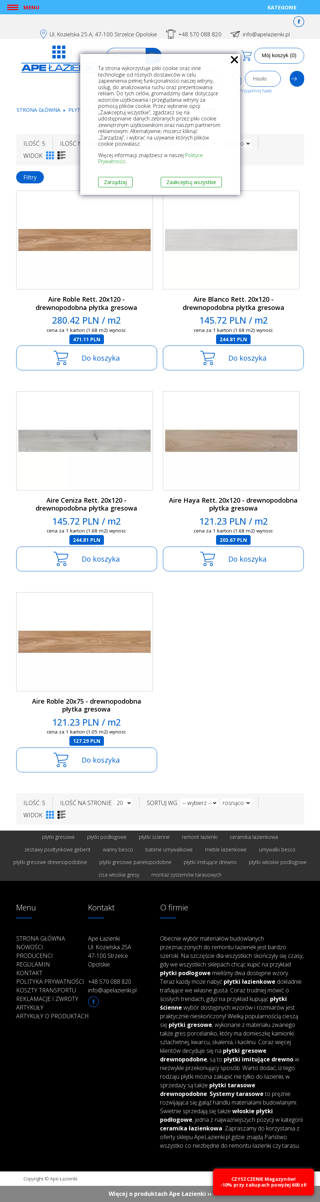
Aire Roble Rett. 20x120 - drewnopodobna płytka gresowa (86, 303)
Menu (31, 7)
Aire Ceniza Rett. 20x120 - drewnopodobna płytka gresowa (86, 504)
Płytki (77, 109)
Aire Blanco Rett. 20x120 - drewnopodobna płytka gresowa (233, 303)
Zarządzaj (115, 182)
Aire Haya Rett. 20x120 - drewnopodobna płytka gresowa (233, 504)
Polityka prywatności (50, 982)
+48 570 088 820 (199, 34)
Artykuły (30, 1007)
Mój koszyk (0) (279, 55)
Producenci (34, 956)
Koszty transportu (46, 990)
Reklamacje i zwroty (47, 999)
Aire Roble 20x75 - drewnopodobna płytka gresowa (86, 705)
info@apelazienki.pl (266, 34)
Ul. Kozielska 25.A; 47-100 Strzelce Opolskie (103, 34)
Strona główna (38, 109)
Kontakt (29, 973)
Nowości (29, 947)
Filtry (30, 177)
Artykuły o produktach (52, 1016)
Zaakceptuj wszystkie (191, 182)
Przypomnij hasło (255, 90)
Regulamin (33, 964)
